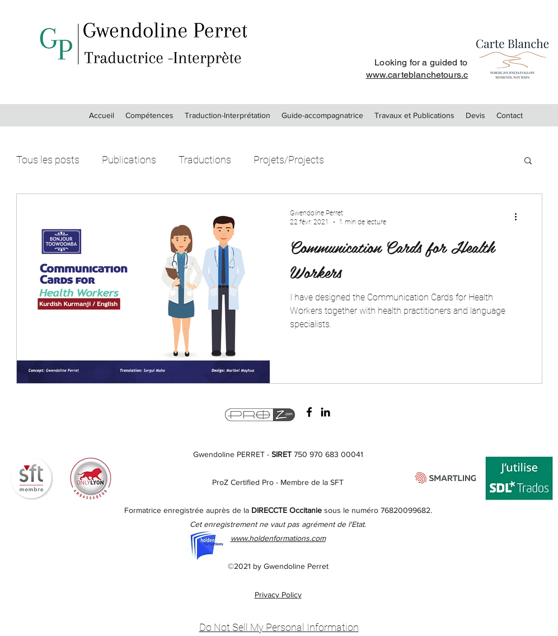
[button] (528, 161)
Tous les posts (47, 160)
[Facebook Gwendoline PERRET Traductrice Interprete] (309, 412)
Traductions (205, 160)
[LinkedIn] (325, 412)
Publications (129, 160)
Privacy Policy (278, 594)
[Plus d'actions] (520, 217)
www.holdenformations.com (278, 538)
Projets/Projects (289, 160)
